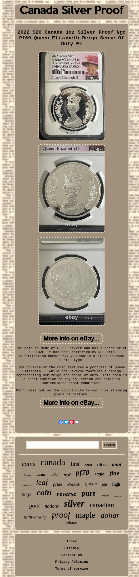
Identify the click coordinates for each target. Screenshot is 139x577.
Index (71, 541)
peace (105, 495)
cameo (118, 495)
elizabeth (73, 484)
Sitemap (71, 548)
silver (74, 504)
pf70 (82, 472)
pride (57, 484)
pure (88, 493)
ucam (41, 474)
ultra (102, 464)
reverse (66, 493)
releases (71, 522)
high (116, 484)
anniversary (35, 517)
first (75, 464)
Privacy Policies (71, 562)
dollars (27, 485)
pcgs (26, 494)
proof (61, 515)
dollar (110, 515)
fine (114, 473)
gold (34, 505)
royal (67, 474)
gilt (104, 484)
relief (55, 474)
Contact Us (71, 555)
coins (28, 463)
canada (53, 462)
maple (86, 515)
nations (52, 506)
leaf (42, 482)
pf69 (88, 465)
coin (44, 492)
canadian (102, 505)
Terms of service (71, 569)
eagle (99, 473)
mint (116, 464)
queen (91, 483)
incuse (27, 475)
